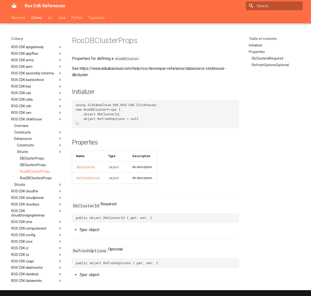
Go (50, 18)
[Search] (274, 5)
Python (76, 18)
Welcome (18, 18)
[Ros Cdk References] (14, 6)
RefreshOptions (88, 178)
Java (62, 18)
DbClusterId (86, 167)
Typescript (96, 18)
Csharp (36, 18)
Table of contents (263, 39)
